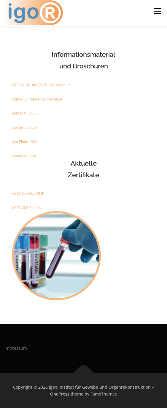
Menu (157, 11)
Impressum (15, 348)
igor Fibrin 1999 (24, 142)
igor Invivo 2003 (25, 127)
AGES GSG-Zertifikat (28, 208)
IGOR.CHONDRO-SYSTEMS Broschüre (42, 85)
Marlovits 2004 (24, 156)
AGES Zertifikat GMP (28, 194)
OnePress (59, 394)
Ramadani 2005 (25, 113)
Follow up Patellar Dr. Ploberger (37, 99)
